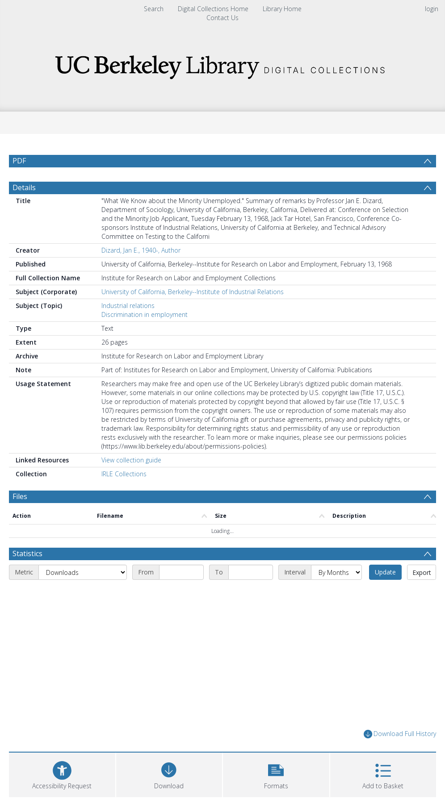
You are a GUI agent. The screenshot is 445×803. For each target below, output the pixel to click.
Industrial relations (128, 305)
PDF (19, 161)
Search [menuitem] (154, 8)
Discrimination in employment (144, 314)
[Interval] (336, 572)
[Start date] (181, 572)
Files (20, 496)
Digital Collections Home (213, 8)
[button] (276, 774)
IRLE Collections (124, 474)
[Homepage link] (222, 64)
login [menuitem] (431, 8)
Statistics (27, 553)
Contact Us (222, 17)
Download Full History (400, 734)
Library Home (282, 8)
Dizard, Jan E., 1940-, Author (141, 250)
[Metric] (82, 572)
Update (385, 572)
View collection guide (131, 460)
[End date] (250, 572)
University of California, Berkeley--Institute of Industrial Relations (192, 291)
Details (24, 187)
